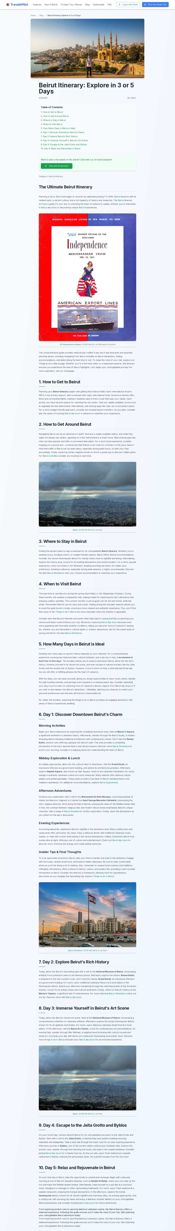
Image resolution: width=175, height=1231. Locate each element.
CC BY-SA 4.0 (88, 344)
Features (37, 4)
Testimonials (98, 4)
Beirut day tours (72, 413)
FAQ (109, 4)
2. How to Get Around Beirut (54, 116)
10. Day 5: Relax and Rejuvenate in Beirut (60, 148)
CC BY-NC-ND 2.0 (86, 530)
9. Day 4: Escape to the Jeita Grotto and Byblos (64, 144)
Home (33, 15)
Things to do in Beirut (65, 612)
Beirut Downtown (75, 950)
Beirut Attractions (55, 573)
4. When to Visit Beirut (51, 124)
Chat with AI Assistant (56, 166)
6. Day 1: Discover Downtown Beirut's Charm (62, 132)
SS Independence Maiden (70, 344)
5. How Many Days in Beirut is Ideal (58, 128)
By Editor (131, 98)
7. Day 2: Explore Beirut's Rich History (59, 136)
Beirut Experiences (109, 782)
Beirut (59, 196)
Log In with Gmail (128, 4)
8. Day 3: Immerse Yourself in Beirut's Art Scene (64, 140)
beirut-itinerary (56, 176)
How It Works (51, 4)
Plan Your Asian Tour (155, 4)
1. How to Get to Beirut (52, 112)
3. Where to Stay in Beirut (53, 120)
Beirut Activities (50, 456)
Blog (87, 4)
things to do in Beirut (54, 1039)
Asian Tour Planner (71, 4)
